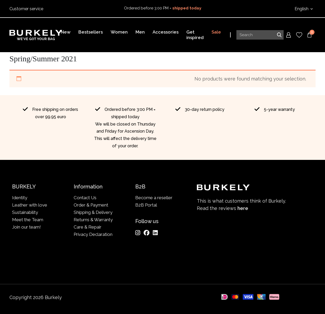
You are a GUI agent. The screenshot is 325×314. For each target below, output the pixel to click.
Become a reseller (153, 197)
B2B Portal (146, 205)
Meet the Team (27, 219)
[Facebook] (146, 233)
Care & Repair (87, 227)
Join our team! (26, 227)
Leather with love (29, 205)
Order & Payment (91, 205)
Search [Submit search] (279, 35)
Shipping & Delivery (93, 212)
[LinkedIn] (155, 233)
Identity (19, 197)
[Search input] (260, 35)
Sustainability (25, 212)
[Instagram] (137, 233)
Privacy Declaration (93, 234)
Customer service (26, 8)
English (302, 8)
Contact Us (85, 197)
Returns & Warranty (93, 219)
